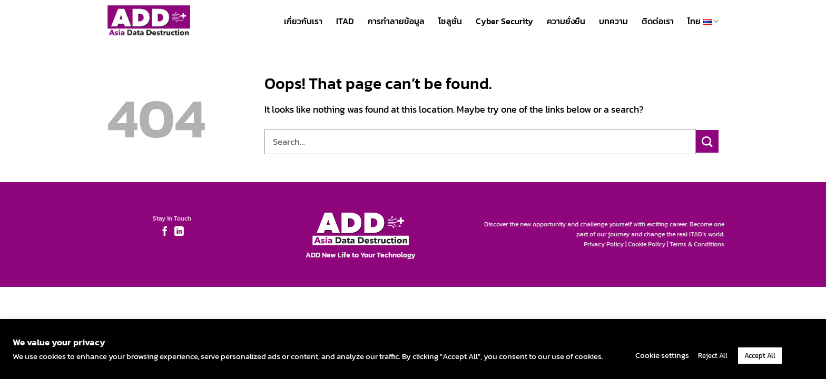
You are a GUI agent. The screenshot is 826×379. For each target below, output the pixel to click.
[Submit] (707, 141)
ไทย (703, 20)
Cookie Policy (650, 244)
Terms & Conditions (700, 244)
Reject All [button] (712, 356)
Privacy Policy (607, 244)
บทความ (613, 21)
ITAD (345, 21)
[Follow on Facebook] (161, 232)
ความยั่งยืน (566, 21)
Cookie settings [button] (662, 355)
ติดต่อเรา (658, 21)
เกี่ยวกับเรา (303, 21)
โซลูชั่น (450, 21)
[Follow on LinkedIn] (175, 232)
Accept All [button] (759, 356)
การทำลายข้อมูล (396, 21)
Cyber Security (504, 21)
